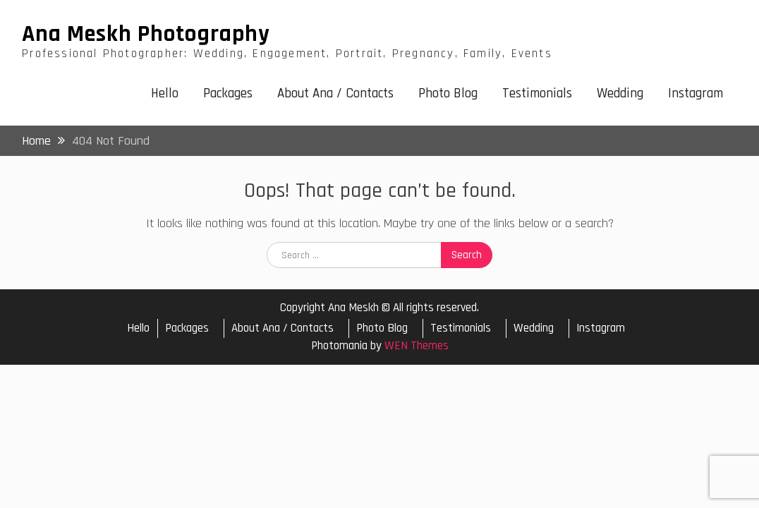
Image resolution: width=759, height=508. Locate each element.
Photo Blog (448, 93)
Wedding (620, 93)
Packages (228, 93)
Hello (164, 93)
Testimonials (537, 93)
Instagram (695, 93)
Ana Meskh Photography (146, 34)
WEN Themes (416, 345)
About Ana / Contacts (335, 93)
